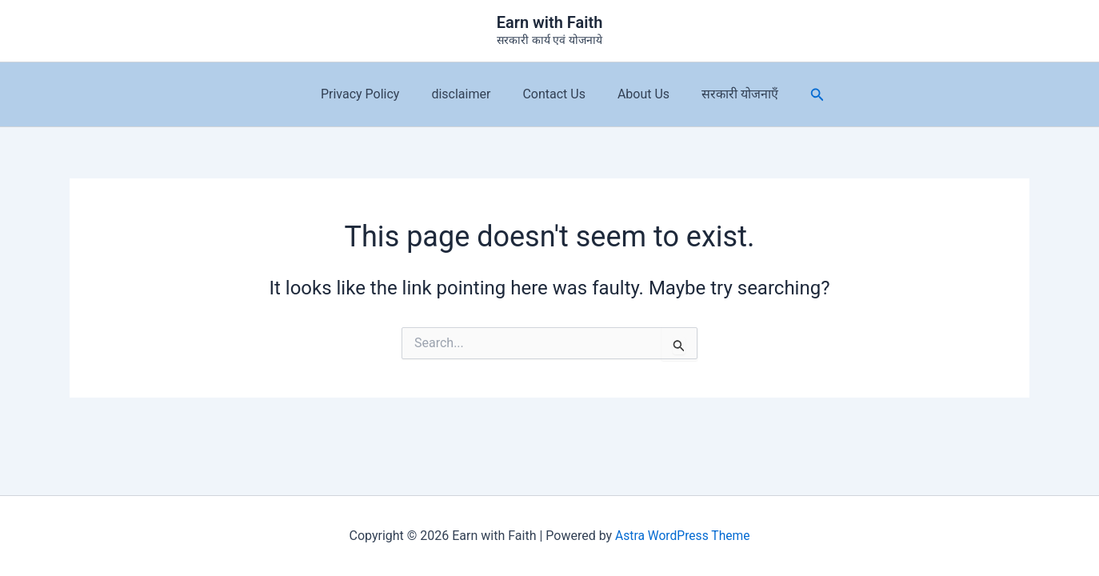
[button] (801, 95)
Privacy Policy (373, 94)
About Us (637, 94)
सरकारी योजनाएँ (727, 94)
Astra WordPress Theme (682, 535)
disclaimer (467, 94)
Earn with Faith (550, 22)
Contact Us (553, 94)
